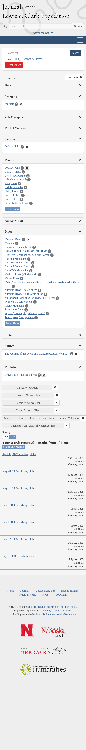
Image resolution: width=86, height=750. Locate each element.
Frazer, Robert (12, 195)
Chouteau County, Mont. (18, 247)
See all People (13, 209)
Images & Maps (70, 590)
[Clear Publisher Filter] (43, 375)
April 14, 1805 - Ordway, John (19, 454)
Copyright (61, 594)
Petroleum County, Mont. (19, 301)
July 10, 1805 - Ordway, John (18, 556)
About (45, 594)
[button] (55, 387)
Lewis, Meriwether (15, 175)
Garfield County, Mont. (17, 266)
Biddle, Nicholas (14, 187)
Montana (9, 243)
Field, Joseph (12, 191)
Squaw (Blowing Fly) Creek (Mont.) (25, 313)
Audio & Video (27, 594)
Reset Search (14, 64)
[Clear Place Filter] (28, 239)
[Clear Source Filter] (76, 353)
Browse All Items (32, 58)
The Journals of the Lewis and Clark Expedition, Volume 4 (37, 353)
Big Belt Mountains (15, 258)
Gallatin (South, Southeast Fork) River (26, 250)
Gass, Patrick (12, 199)
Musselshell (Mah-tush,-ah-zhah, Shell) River (30, 297)
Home (10, 590)
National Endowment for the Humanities (54, 614)
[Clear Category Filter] (21, 104)
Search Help (13, 59)
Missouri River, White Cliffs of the (24, 293)
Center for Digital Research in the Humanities (51, 606)
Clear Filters (74, 77)
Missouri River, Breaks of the (21, 289)
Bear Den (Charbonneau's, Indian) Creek (27, 254)
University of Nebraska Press (21, 374)
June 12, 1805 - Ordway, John (18, 538)
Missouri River (13, 239)
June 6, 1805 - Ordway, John (18, 522)
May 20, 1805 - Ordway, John (18, 471)
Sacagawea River (14, 309)
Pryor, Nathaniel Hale (17, 202)
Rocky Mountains (14, 305)
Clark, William (13, 171)
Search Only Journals (13, 446)
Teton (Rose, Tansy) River (19, 317)
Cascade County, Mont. (17, 262)
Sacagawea (11, 183)
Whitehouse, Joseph (16, 179)
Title (5, 436)
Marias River (12, 278)
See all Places (12, 323)
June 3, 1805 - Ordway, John (18, 505)
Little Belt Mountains (16, 270)
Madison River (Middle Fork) (21, 274)
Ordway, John (12, 146)
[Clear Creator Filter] (27, 146)
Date (12, 436)
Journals (9, 103)
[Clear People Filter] (27, 168)
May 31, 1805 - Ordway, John (18, 488)
